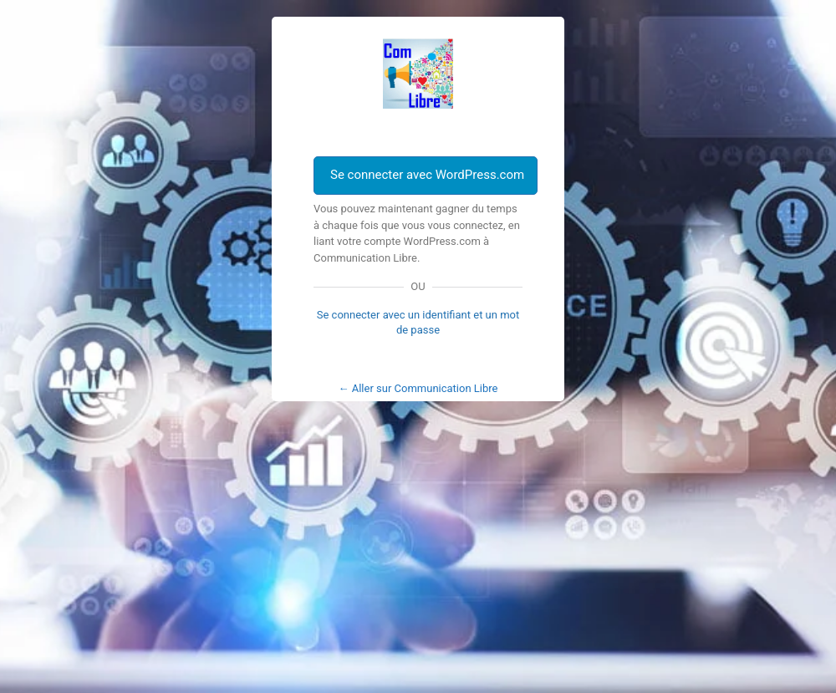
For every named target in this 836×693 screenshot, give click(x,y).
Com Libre (418, 73)
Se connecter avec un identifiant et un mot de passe (418, 322)
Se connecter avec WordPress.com (427, 174)
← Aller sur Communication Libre (418, 388)
